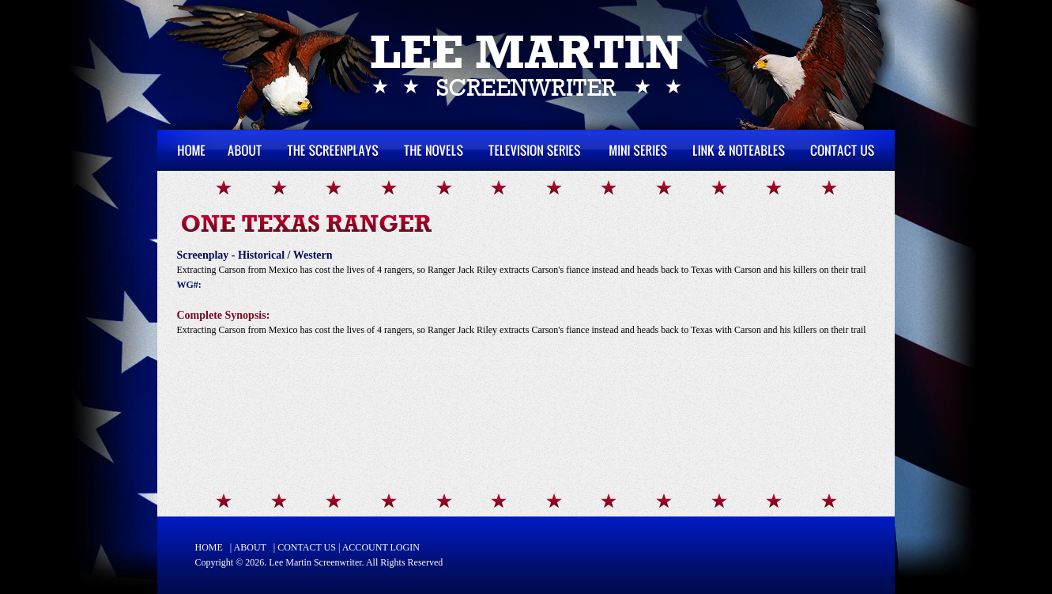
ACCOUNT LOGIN (381, 522)
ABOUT (250, 522)
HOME (209, 522)
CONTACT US (306, 522)
